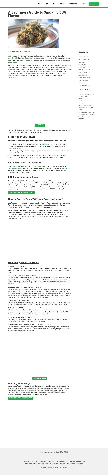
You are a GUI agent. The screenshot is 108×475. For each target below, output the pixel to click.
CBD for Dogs (82, 64)
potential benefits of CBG (16, 75)
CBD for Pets (54, 463)
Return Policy (51, 461)
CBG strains (47, 144)
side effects (13, 321)
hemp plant (37, 166)
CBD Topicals (79, 463)
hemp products (66, 65)
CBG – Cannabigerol (24, 51)
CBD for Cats (82, 62)
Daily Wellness (82, 75)
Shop (24, 461)
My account (94, 4)
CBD (40, 4)
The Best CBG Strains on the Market (20, 398)
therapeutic (66, 168)
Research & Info (80, 461)
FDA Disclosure (70, 461)
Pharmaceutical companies (35, 73)
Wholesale (30, 461)
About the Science (83, 57)
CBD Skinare (81, 67)
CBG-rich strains (30, 390)
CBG (48, 4)
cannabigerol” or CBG (16, 168)
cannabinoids (12, 58)
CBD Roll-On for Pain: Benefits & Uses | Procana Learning (85, 101)
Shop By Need (73, 4)
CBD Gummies (46, 463)
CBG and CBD (12, 62)
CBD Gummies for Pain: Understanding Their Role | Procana (86, 107)
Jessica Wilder (14, 51)
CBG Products (71, 463)
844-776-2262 (62, 452)
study (37, 157)
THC (55, 4)
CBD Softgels (28, 463)
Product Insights (83, 80)
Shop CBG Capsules (40, 378)
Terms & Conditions (40, 461)
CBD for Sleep (62, 463)
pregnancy (52, 319)
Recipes (80, 83)
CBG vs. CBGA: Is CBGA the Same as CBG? (21, 192)
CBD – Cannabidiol (83, 59)
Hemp (62, 4)
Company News (82, 72)
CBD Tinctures (37, 463)
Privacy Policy (61, 461)
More (84, 4)
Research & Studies (83, 85)
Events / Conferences (84, 77)
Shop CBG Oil (40, 125)
